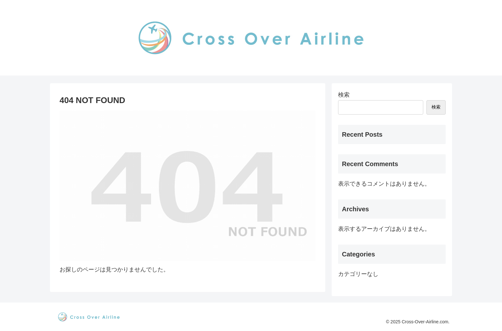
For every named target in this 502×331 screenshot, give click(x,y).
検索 (344, 95)
